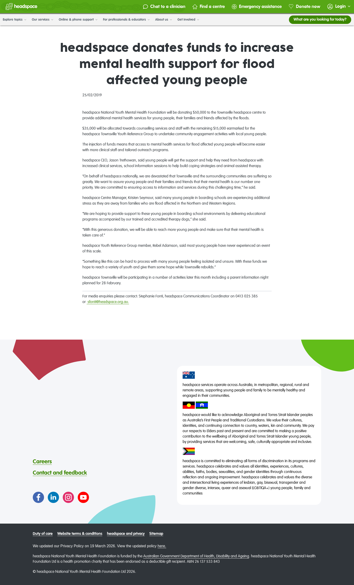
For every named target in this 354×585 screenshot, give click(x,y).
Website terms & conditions (79, 534)
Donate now (304, 6)
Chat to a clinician (164, 6)
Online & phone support (78, 19)
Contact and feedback (60, 473)
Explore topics (14, 19)
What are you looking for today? (320, 20)
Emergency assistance (257, 6)
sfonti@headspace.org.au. (108, 302)
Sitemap (156, 534)
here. (162, 546)
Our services (42, 19)
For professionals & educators (126, 19)
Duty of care (43, 534)
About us (163, 19)
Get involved (188, 19)
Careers (42, 462)
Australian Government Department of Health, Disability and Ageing (196, 556)
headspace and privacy (126, 534)
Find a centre (208, 6)
